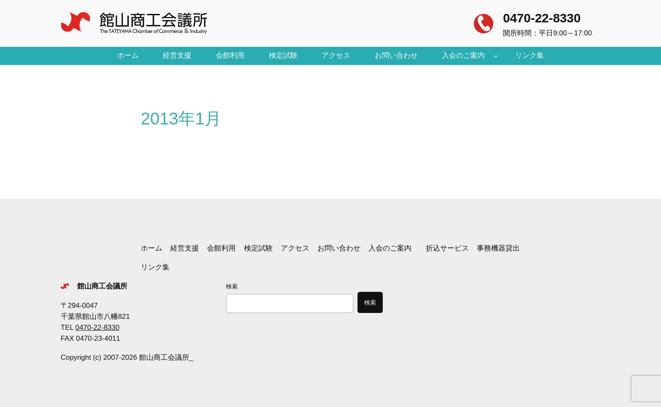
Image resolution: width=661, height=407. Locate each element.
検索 (232, 286)
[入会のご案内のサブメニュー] (496, 56)
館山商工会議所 (102, 286)
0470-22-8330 (541, 18)
